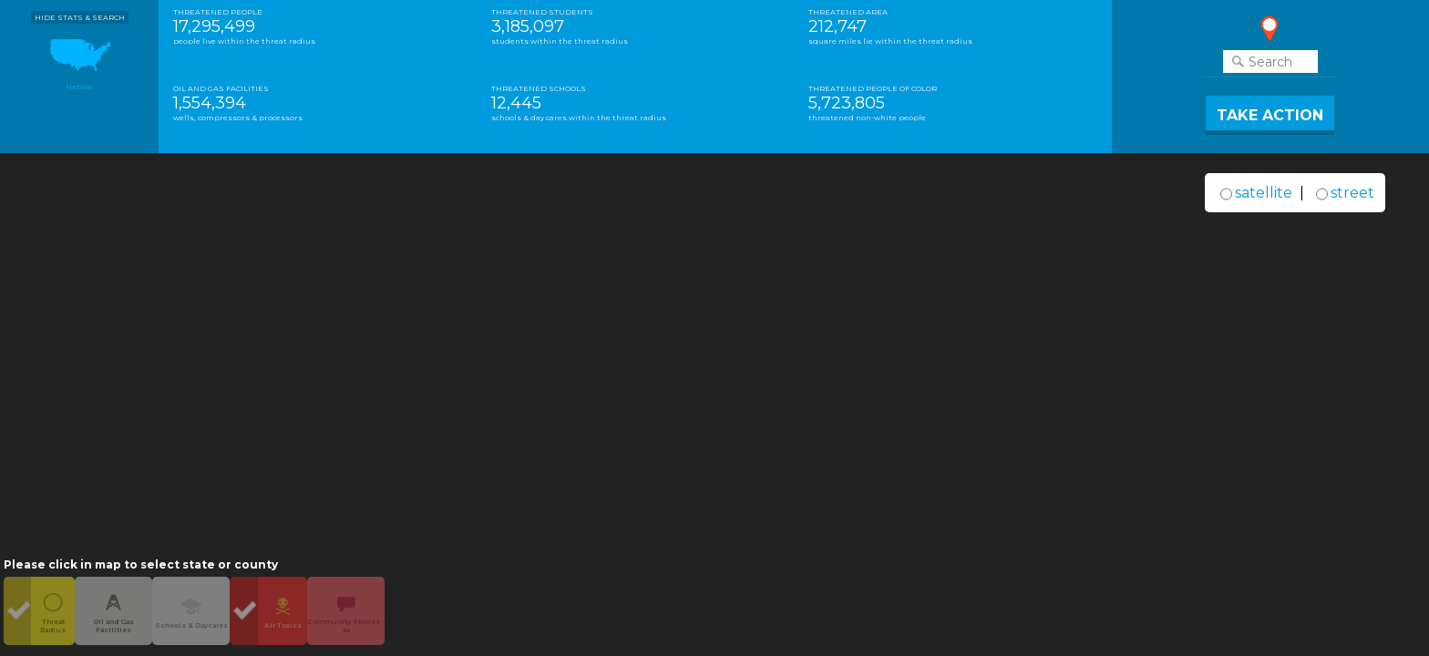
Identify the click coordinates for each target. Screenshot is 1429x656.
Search (1270, 61)
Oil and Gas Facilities (113, 610)
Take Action (1270, 115)
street (1352, 192)
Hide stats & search (80, 17)
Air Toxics (283, 611)
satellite (1263, 192)
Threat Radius (53, 610)
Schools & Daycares (191, 611)
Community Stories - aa (346, 610)
